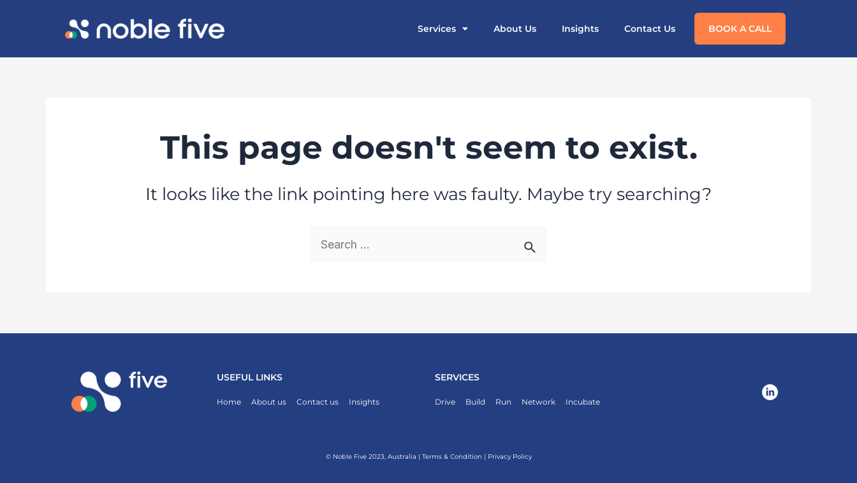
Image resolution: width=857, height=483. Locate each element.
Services (443, 29)
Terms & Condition (452, 456)
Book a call (740, 28)
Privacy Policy (510, 456)
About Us (515, 28)
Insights (580, 28)
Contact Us (649, 28)
